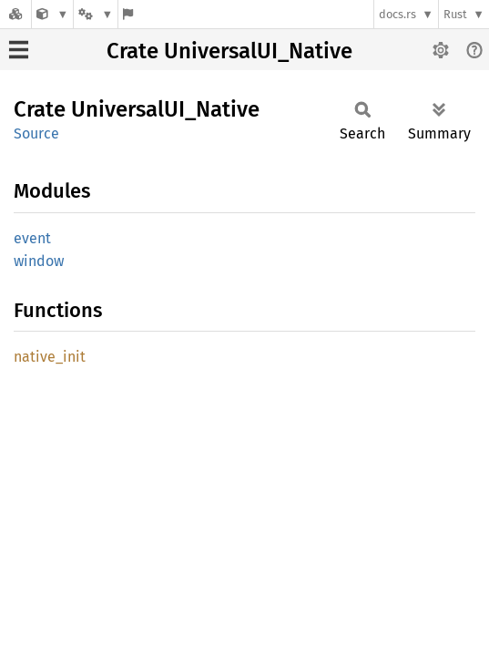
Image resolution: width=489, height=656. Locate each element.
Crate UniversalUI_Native (229, 51)
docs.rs (397, 14)
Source (36, 133)
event (32, 238)
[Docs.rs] (15, 14)
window (39, 261)
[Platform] (95, 14)
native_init (50, 356)
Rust (455, 14)
